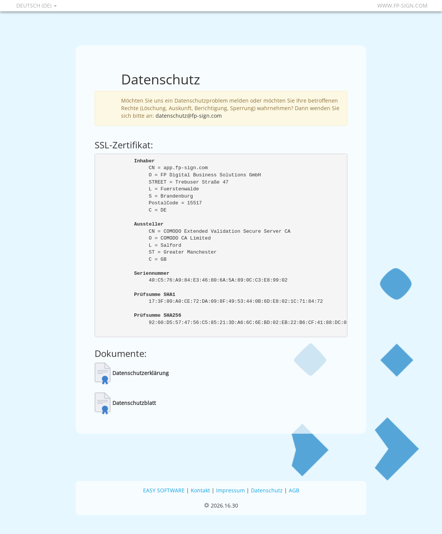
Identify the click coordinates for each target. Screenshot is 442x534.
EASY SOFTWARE (164, 490)
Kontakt (200, 490)
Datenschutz (267, 490)
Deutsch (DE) (36, 5)
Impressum (230, 490)
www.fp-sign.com (402, 5)
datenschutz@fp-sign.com (189, 115)
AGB (294, 490)
